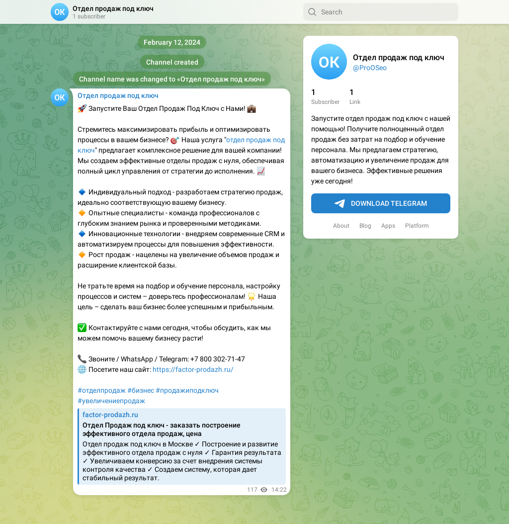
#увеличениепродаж (111, 401)
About (341, 225)
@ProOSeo (370, 68)
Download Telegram (381, 203)
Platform (417, 225)
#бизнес (140, 390)
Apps (388, 225)
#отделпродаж (102, 390)
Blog (365, 225)
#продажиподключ (187, 390)
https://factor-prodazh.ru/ (193, 369)
